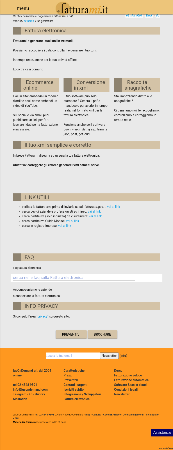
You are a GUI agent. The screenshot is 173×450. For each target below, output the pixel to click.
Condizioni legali (126, 389)
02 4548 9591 (134, 15)
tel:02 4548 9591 (25, 385)
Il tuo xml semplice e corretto (58, 145)
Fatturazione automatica (131, 380)
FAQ (29, 257)
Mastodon (20, 399)
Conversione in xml (89, 85)
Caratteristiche (74, 370)
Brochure (102, 334)
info (123, 355)
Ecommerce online (38, 85)
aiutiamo (29, 21)
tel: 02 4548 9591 (44, 414)
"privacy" (42, 316)
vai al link (113, 207)
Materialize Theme (23, 422)
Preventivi (71, 334)
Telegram (19, 394)
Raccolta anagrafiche (138, 85)
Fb (157, 15)
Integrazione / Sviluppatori (82, 394)
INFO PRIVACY (41, 306)
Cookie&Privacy (112, 414)
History (40, 394)
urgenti (82, 385)
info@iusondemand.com (30, 389)
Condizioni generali (133, 414)
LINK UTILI (37, 197)
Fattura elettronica (45, 31)
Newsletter (122, 394)
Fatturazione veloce (128, 375)
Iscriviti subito (74, 389)
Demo (118, 370)
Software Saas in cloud (130, 385)
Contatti (69, 385)
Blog (87, 414)
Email (149, 15)
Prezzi (68, 375)
